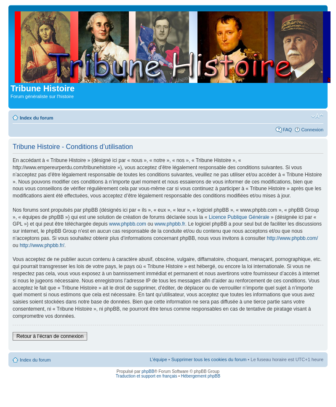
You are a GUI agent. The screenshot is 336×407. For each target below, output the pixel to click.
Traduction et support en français (146, 376)
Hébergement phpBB (200, 376)
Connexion (312, 129)
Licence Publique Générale (239, 217)
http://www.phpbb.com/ (292, 238)
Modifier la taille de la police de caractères (317, 116)
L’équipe (158, 359)
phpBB (147, 371)
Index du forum (36, 117)
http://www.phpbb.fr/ (42, 245)
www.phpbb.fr (170, 224)
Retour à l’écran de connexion (49, 336)
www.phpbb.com (127, 224)
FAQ (287, 129)
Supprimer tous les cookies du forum (209, 359)
